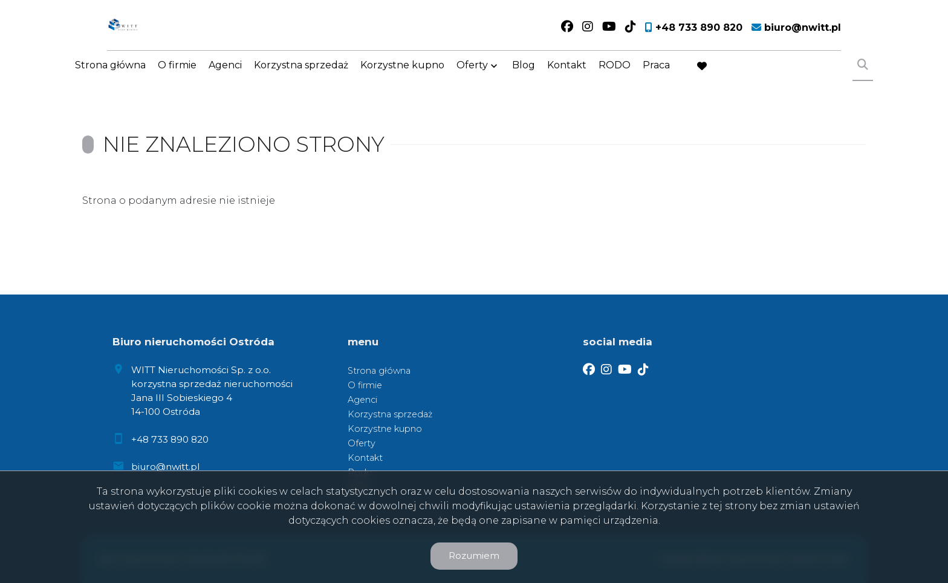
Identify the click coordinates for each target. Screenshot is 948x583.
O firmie (177, 74)
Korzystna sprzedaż (301, 74)
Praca (656, 74)
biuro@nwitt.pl (165, 466)
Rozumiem (474, 555)
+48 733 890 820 (170, 439)
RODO (615, 74)
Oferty (472, 74)
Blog (523, 74)
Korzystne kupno (402, 74)
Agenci (225, 74)
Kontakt (566, 74)
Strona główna (110, 74)
